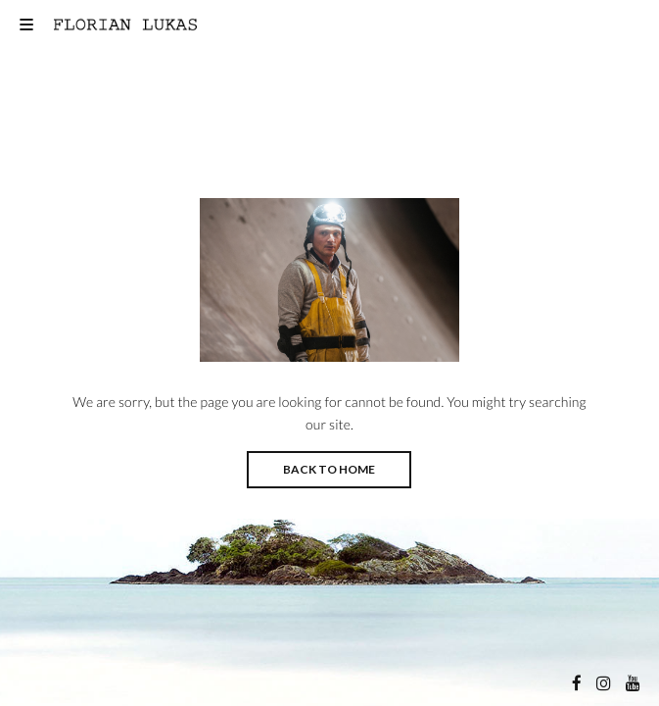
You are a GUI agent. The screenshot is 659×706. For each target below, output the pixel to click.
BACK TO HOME (329, 469)
